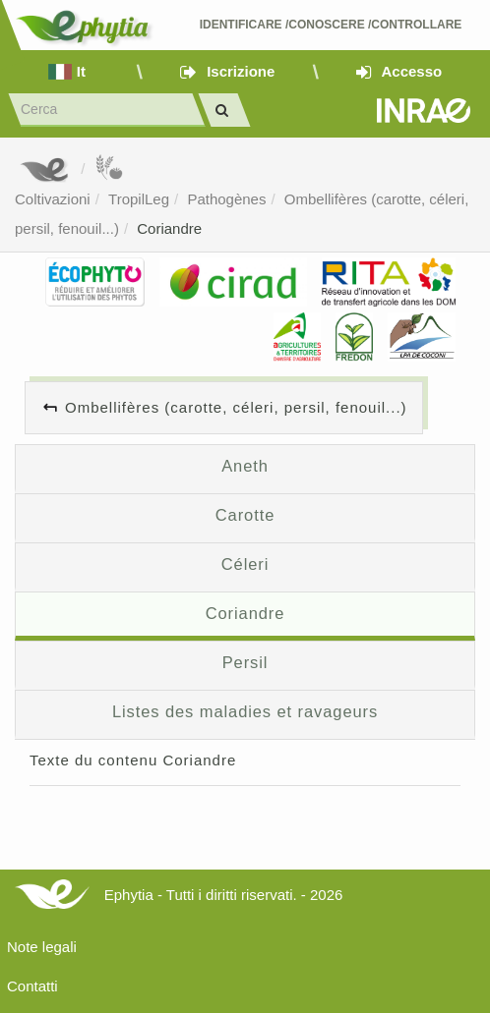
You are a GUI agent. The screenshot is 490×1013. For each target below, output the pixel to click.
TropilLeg (138, 199)
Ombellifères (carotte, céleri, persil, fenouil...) (236, 407)
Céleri (245, 564)
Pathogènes (226, 199)
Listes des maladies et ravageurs (245, 711)
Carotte (245, 515)
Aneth (245, 466)
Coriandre (169, 228)
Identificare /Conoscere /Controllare (331, 24)
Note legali (42, 946)
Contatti (32, 986)
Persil (245, 662)
